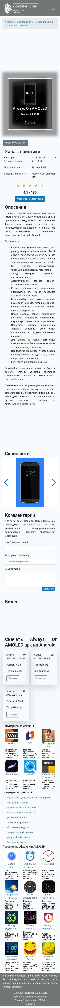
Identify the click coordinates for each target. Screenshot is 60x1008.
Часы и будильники (15, 142)
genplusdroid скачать (18, 837)
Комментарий (12, 569)
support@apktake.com (23, 404)
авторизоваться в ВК (39, 524)
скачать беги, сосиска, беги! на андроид (28, 797)
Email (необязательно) (17, 555)
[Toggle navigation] (53, 8)
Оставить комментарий (30, 199)
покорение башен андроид (21, 807)
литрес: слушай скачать (20, 832)
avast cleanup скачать (19, 822)
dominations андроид (18, 827)
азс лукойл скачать (17, 802)
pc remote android (16, 817)
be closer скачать (16, 842)
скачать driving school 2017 (21, 812)
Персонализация (13, 161)
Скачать (30, 122)
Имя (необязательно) (16, 542)
